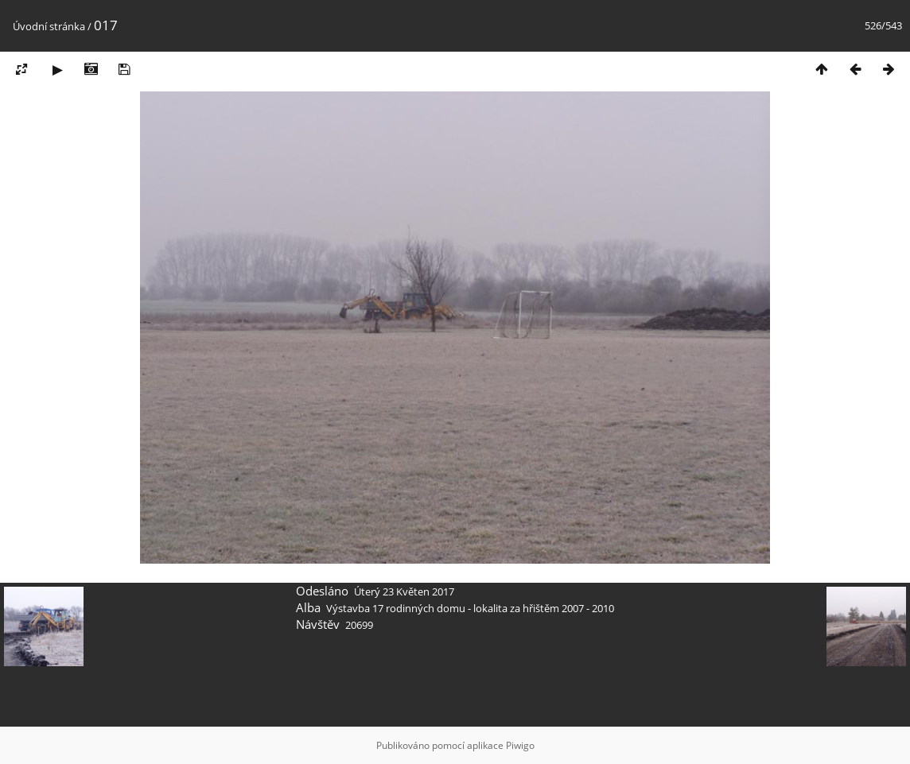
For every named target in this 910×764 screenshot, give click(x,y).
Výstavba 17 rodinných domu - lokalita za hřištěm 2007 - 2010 (470, 608)
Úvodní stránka (49, 26)
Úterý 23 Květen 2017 (404, 591)
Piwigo (520, 745)
